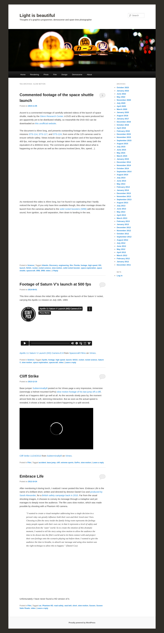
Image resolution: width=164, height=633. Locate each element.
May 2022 (121, 97)
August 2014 (122, 175)
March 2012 (122, 255)
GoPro (77, 463)
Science (30, 265)
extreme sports (67, 463)
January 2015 (123, 159)
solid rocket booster (71, 268)
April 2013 (121, 215)
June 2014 (121, 181)
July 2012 (121, 243)
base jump (51, 463)
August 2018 (122, 116)
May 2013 (121, 212)
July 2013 (121, 206)
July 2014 (121, 178)
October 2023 (123, 87)
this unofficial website (45, 123)
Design (64, 74)
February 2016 (123, 131)
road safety (58, 606)
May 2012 (121, 249)
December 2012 (124, 227)
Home (22, 74)
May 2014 (121, 184)
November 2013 (124, 196)
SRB (38, 271)
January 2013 (123, 224)
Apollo (44, 360)
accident (42, 463)
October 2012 (123, 234)
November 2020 (124, 100)
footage (84, 265)
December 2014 (124, 162)
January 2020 (123, 112)
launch (22, 268)
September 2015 (124, 140)
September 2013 (124, 199)
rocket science (45, 268)
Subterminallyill (40, 388)
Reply (55, 271)
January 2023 (123, 91)
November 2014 (124, 165)
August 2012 (122, 240)
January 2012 (123, 261)
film (71, 265)
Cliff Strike (29, 376)
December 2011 (124, 265)
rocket (35, 268)
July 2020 (121, 103)
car (40, 606)
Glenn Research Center (51, 116)
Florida (77, 265)
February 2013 (123, 221)
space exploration (88, 268)
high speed (92, 265)
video (48, 271)
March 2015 (122, 156)
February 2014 (123, 187)
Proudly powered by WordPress (82, 623)
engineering (64, 265)
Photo (46, 74)
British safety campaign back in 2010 (60, 495)
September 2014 (124, 171)
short (75, 606)
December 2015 (124, 134)
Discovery (53, 265)
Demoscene (77, 74)
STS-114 (33, 134)
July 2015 (121, 147)
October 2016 (123, 125)
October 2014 (123, 168)
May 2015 (121, 153)
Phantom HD (47, 606)
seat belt (68, 606)
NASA (28, 268)
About (89, 74)
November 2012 (124, 230)
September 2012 (124, 237)
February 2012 (123, 258)
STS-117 (43, 134)
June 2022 (121, 94)
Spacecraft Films (77, 353)
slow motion (57, 268)
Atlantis (45, 265)
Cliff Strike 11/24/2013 (30, 455)
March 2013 (122, 218)
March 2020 (122, 109)
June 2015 (121, 150)
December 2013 (124, 193)
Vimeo (92, 353)
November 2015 (124, 137)
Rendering (34, 74)
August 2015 (122, 143)
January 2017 (123, 119)
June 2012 (121, 246)
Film (55, 74)
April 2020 (121, 106)
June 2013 (121, 209)
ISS (99, 265)
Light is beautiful (37, 15)
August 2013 (122, 202)
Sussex (92, 606)
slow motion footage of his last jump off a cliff (79, 391)
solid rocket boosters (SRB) (73, 209)
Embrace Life (32, 476)
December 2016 (124, 122)
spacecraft (30, 271)
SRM (43, 271)
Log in (119, 275)
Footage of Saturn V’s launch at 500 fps (55, 284)
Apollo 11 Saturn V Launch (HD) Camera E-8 (42, 353)
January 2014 (123, 190)
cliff (58, 463)
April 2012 (121, 252)
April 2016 (121, 128)
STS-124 (57, 134)
